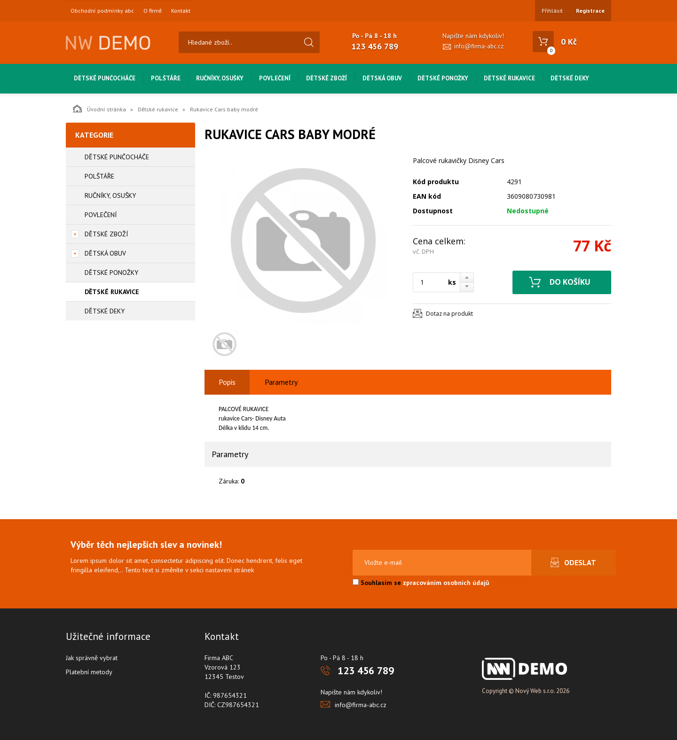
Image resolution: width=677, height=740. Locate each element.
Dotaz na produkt (449, 314)
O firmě (152, 11)
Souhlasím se (421, 582)
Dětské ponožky (442, 78)
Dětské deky (570, 78)
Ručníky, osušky (220, 78)
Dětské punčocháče (104, 78)
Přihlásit (552, 10)
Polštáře (166, 78)
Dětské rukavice (509, 78)
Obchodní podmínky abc (102, 11)
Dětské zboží (326, 78)
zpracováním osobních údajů (446, 582)
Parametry (281, 382)
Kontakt (180, 11)
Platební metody (89, 672)
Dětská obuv (382, 78)
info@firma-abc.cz (479, 46)
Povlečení (275, 78)
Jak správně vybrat (92, 658)
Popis (227, 382)
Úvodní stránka (99, 108)
